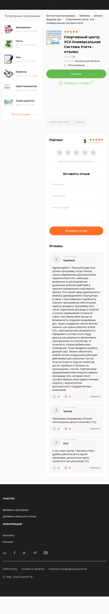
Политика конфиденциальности (67, 569)
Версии (79, 121)
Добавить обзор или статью (19, 516)
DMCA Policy (10, 569)
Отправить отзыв (76, 230)
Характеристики (59, 121)
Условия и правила (32, 569)
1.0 (69, 56)
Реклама (8, 541)
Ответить (95, 396)
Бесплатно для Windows (87, 61)
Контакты (8, 535)
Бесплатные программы (60, 15)
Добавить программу (15, 509)
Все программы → (22, 114)
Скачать (76, 73)
